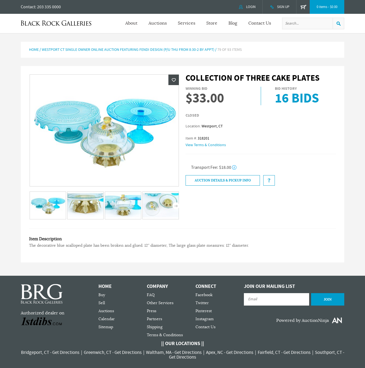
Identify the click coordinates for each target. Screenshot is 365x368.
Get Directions (65, 352)
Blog (232, 23)
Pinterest (203, 311)
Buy (101, 295)
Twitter (202, 303)
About (131, 23)
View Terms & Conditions (206, 145)
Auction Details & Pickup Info (223, 180)
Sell (101, 303)
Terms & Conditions (165, 335)
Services (186, 23)
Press (151, 311)
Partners (154, 319)
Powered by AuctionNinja (302, 320)
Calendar (106, 319)
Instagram (204, 319)
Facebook (204, 295)
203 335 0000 (49, 7)
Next (176, 206)
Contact (28, 7)
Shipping (155, 327)
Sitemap (105, 327)
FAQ (151, 295)
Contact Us (259, 23)
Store (211, 23)
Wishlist (173, 80)
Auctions (157, 23)
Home (34, 49)
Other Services (160, 303)
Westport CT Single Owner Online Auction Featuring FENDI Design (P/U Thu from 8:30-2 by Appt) (128, 49)
